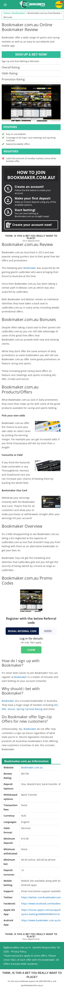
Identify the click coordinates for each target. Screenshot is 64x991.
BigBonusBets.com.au (15, 947)
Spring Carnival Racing (29, 709)
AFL (56, 705)
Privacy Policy (18, 951)
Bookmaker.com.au (32, 767)
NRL (4, 709)
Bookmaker (29, 268)
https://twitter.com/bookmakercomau (42, 897)
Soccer (11, 709)
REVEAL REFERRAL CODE (22, 631)
